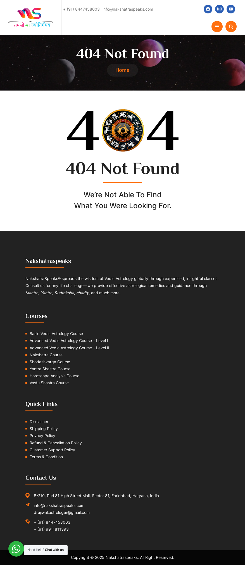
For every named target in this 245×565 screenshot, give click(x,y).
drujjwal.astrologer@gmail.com (62, 512)
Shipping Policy (44, 428)
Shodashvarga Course (50, 361)
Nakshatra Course (46, 354)
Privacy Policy (42, 435)
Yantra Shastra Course (50, 368)
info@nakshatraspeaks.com (59, 505)
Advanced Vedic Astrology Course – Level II (69, 347)
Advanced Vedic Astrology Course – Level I (69, 340)
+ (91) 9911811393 (51, 529)
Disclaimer (39, 421)
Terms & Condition (46, 456)
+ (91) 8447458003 (52, 522)
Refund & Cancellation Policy (56, 442)
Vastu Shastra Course (49, 382)
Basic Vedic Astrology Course (56, 333)
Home (122, 70)
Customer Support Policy (52, 449)
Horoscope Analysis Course (54, 375)
